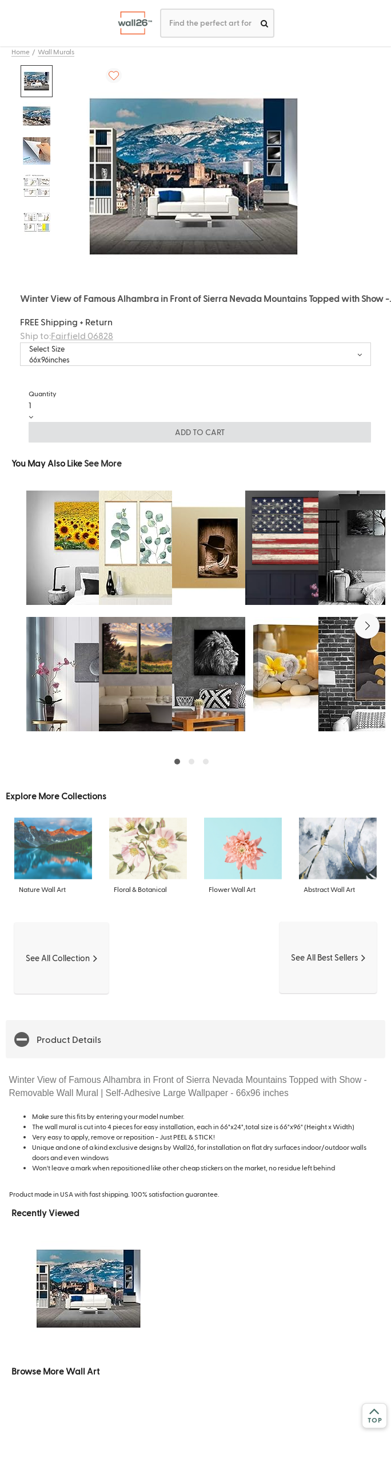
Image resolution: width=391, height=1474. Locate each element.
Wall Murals (56, 51)
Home (20, 51)
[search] (264, 23)
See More (103, 462)
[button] (367, 626)
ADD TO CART (200, 432)
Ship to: (66, 335)
